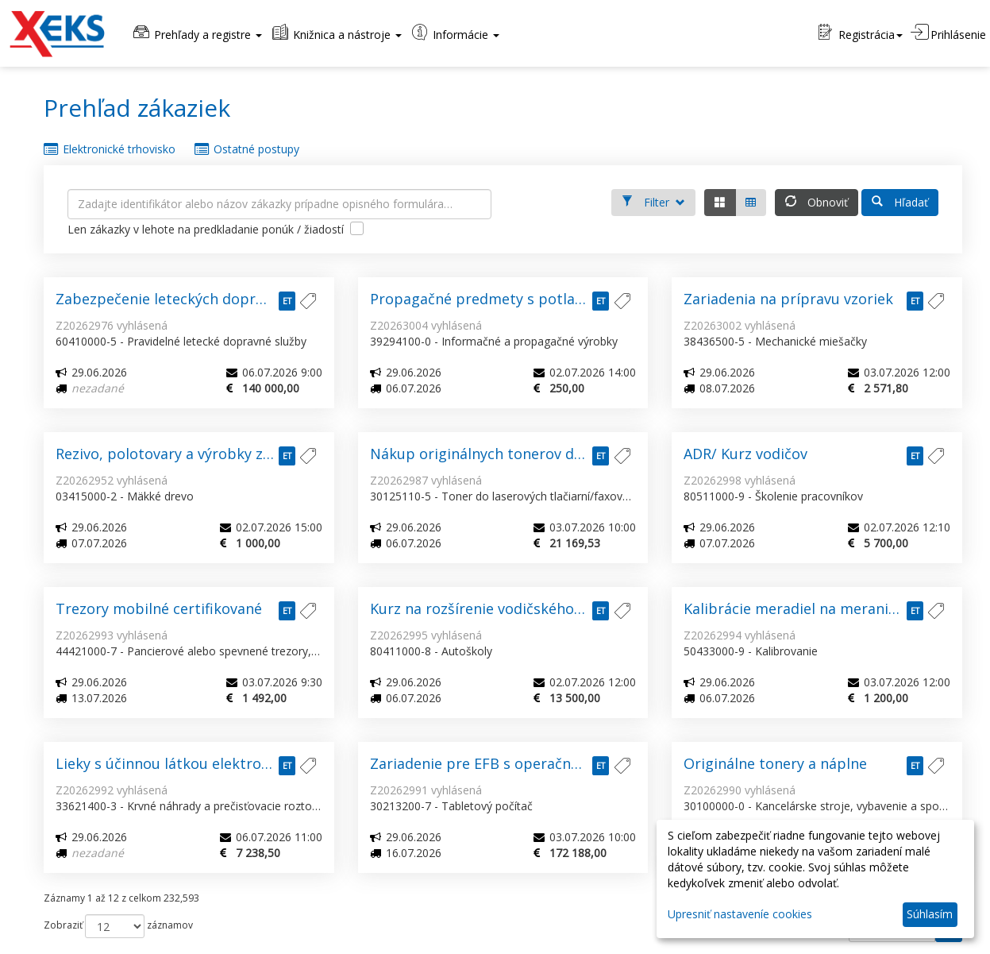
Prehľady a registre (196, 33)
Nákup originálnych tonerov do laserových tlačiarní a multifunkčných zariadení (503, 453)
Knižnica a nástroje (336, 33)
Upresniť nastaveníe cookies (740, 913)
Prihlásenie (948, 33)
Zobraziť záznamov (118, 926)
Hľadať (900, 201)
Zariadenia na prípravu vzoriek (788, 298)
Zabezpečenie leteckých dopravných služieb (189, 298)
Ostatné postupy (247, 149)
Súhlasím (930, 913)
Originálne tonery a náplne (775, 763)
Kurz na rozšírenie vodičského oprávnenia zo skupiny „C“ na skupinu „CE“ (503, 608)
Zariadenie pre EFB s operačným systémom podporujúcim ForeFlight (503, 763)
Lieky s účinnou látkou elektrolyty (171, 763)
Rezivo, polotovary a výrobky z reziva (181, 453)
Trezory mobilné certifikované (159, 608)
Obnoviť (816, 201)
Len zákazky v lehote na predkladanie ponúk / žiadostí (220, 231)
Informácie (454, 33)
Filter (653, 201)
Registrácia (861, 33)
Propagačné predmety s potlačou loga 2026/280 (503, 298)
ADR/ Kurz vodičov (745, 453)
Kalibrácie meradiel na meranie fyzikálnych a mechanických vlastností (817, 608)
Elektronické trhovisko (109, 149)
